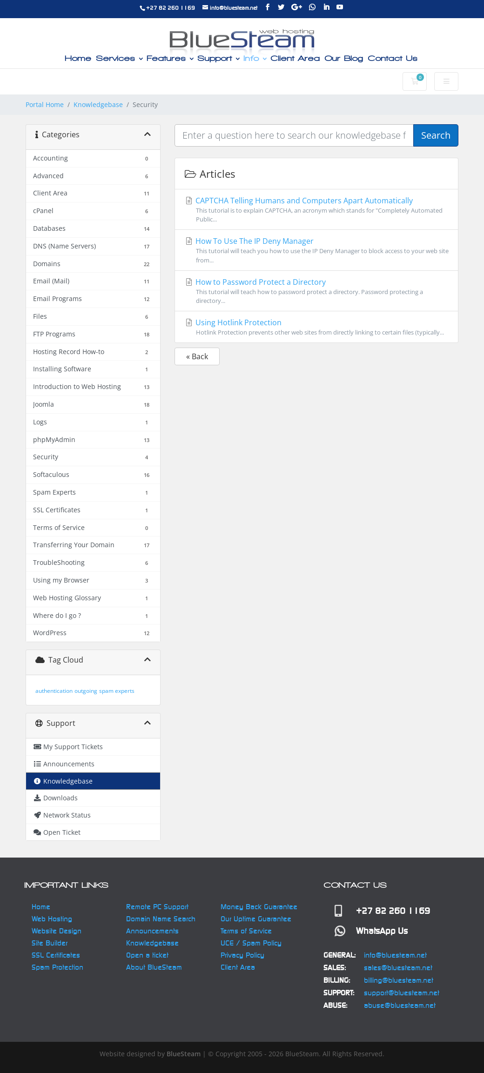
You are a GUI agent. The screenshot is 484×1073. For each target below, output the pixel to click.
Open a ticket (147, 955)
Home (78, 58)
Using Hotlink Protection (316, 327)
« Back (197, 356)
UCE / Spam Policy (251, 943)
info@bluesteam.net (395, 955)
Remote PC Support (157, 907)
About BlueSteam (154, 967)
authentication (54, 691)
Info (251, 58)
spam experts (116, 691)
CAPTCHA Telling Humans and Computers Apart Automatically (316, 209)
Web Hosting (52, 919)
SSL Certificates (56, 955)
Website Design (56, 931)
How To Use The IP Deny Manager (316, 250)
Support (214, 58)
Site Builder (49, 943)
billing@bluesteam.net (398, 980)
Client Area (295, 58)
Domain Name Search (160, 919)
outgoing (85, 691)
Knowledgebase (98, 104)
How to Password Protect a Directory (316, 291)
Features (166, 58)
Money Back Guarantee (259, 907)
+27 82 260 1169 (170, 8)
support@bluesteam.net (401, 993)
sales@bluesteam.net (398, 968)
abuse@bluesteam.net (400, 1005)
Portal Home (45, 104)
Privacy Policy (242, 955)
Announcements (152, 931)
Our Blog (343, 58)
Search (435, 135)
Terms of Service (246, 931)
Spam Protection (57, 967)
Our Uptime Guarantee (256, 919)
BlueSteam (184, 1053)
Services (115, 58)
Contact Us (392, 58)
